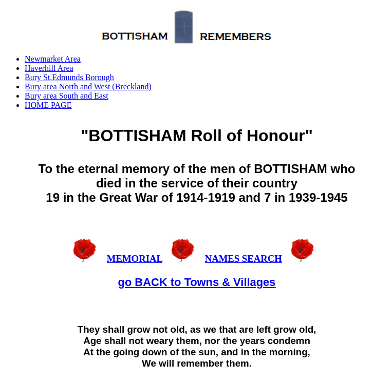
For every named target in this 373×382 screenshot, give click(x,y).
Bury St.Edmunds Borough (69, 77)
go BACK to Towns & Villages (197, 282)
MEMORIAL (134, 258)
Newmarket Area (53, 58)
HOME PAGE (48, 105)
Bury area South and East (66, 95)
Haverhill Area (49, 68)
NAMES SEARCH (243, 258)
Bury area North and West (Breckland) (88, 86)
